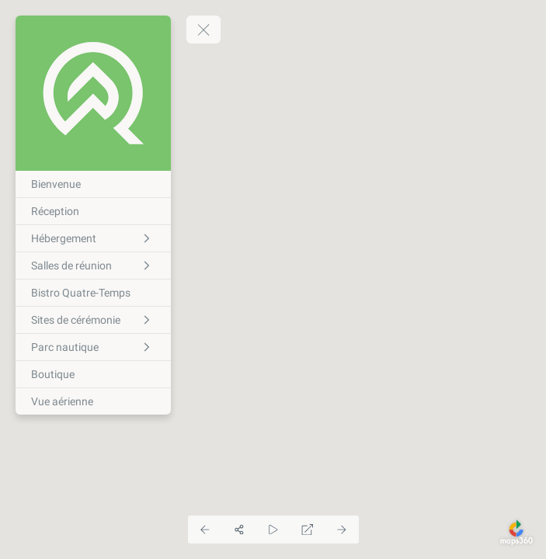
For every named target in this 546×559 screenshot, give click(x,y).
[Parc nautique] (93, 347)
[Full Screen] (307, 529)
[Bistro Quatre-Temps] (93, 293)
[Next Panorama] (342, 529)
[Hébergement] (93, 238)
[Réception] (93, 211)
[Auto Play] (273, 529)
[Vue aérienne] (93, 401)
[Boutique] (93, 374)
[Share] (239, 529)
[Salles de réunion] (93, 265)
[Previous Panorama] (205, 529)
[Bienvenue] (93, 184)
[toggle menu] (203, 29)
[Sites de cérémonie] (93, 320)
